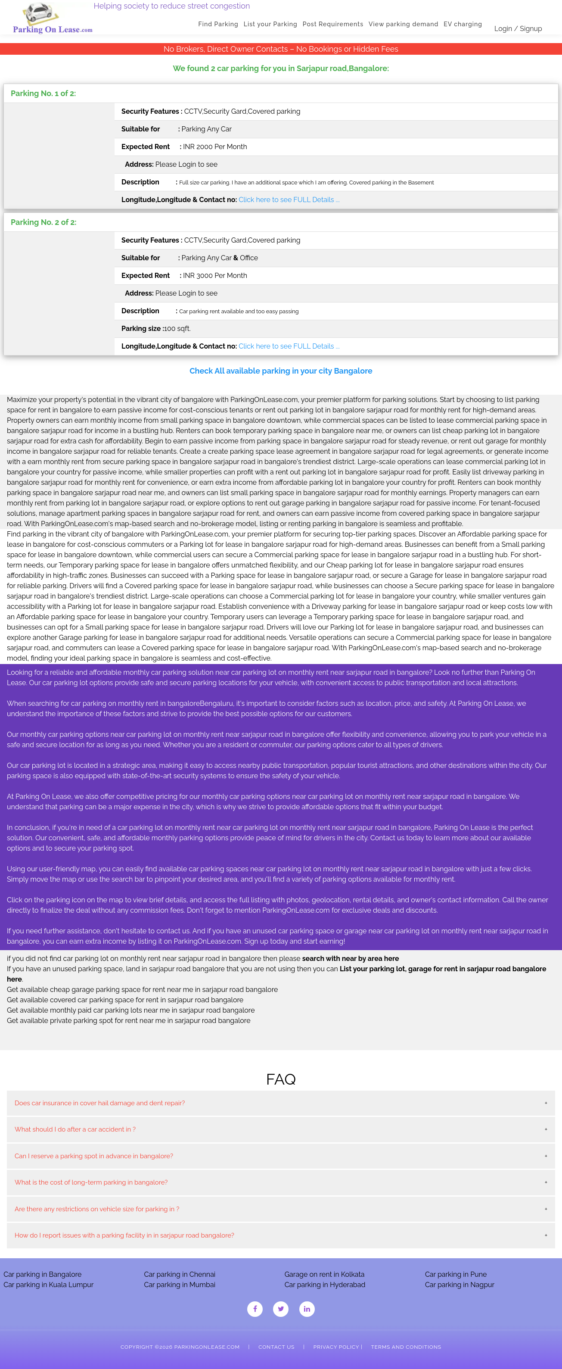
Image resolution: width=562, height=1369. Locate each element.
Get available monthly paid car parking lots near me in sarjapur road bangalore (131, 1010)
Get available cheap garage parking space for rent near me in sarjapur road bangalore (142, 989)
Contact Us (276, 1347)
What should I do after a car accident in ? (75, 1129)
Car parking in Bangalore (42, 1274)
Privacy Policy (336, 1347)
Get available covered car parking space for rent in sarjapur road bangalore (125, 1000)
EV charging (463, 24)
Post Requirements (333, 24)
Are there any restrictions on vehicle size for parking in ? (97, 1209)
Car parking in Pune (456, 1274)
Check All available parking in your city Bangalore (281, 370)
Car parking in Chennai (179, 1274)
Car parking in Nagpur (459, 1285)
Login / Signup (518, 29)
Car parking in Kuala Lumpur (48, 1285)
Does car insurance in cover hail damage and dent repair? (100, 1103)
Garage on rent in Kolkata (325, 1274)
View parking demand (403, 24)
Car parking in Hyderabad (325, 1285)
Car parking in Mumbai (179, 1285)
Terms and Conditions (406, 1347)
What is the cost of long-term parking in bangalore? (91, 1182)
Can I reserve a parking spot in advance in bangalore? (94, 1156)
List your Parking (271, 24)
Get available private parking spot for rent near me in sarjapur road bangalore (129, 1021)
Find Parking (219, 24)
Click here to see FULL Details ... (289, 200)
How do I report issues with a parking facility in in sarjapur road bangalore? (124, 1235)
